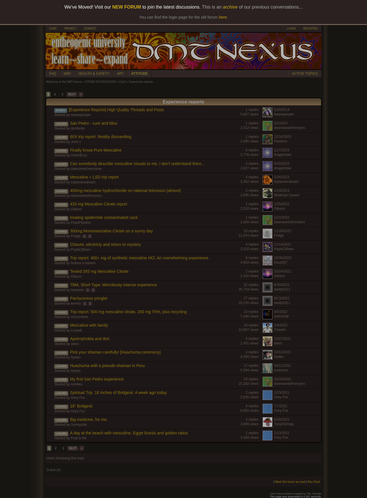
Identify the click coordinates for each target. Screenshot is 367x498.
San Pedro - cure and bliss (93, 123)
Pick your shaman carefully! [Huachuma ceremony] (115, 352)
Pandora (280, 141)
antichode (281, 316)
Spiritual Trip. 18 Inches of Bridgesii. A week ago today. (118, 392)
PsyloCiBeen (81, 250)
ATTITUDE (139, 74)
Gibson (76, 209)
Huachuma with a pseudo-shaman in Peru (107, 365)
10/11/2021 (282, 366)
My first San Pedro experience (97, 379)
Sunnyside (79, 425)
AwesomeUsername (86, 169)
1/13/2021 (281, 433)
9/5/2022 (281, 312)
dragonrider (283, 155)
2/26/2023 (281, 177)
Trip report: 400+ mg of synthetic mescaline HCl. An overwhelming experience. (139, 258)
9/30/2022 (281, 285)
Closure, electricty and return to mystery (105, 244)
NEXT (72, 94)
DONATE (90, 28)
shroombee (79, 317)
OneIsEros (79, 155)
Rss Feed (314, 481)
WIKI (67, 74)
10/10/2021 (282, 379)
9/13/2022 (281, 298)
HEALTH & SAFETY (94, 74)
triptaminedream (83, 182)
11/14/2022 (282, 244)
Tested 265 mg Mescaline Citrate (99, 271)
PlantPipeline (81, 223)
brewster (77, 290)
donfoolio (78, 128)
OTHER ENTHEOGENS (100, 81)
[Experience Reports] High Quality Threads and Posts (116, 109)
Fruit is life (79, 438)
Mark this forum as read (290, 481)
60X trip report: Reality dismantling (100, 136)
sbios (75, 344)
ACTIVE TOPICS (305, 74)
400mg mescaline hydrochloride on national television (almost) (125, 190)
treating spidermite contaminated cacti (104, 217)
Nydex (76, 357)
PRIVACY (70, 28)
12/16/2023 (282, 137)
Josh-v (76, 142)
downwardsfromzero (289, 128)
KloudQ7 (281, 262)
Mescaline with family (89, 325)
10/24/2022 (282, 271)
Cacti (122, 81)
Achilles (77, 384)
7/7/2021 (281, 406)
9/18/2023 (281, 164)
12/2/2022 (281, 217)
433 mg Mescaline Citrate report (98, 204)
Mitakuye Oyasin (287, 195)
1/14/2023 (281, 191)
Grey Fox (78, 398)
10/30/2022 (282, 258)
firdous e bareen (83, 263)
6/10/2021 (281, 419)
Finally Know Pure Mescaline (96, 150)
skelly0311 (282, 289)
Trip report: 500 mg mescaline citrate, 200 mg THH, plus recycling (128, 311)
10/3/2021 (281, 393)
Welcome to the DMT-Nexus (64, 81)
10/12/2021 (282, 352)
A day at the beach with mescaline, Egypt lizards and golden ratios (129, 433)
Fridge (76, 236)
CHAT (53, 28)
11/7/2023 (281, 150)
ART (120, 74)
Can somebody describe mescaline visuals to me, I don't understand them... (137, 163)
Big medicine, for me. (89, 419)
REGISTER (310, 28)
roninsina (281, 370)
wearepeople (81, 115)
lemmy (76, 303)
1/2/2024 (281, 123)
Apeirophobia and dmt (89, 338)
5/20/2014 (281, 110)
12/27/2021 (282, 339)
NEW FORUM (126, 7)
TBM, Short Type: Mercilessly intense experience (113, 285)
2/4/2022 (281, 325)
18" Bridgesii (81, 406)
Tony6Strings (284, 424)
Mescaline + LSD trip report (94, 177)
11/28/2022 (282, 231)
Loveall (76, 330)
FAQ (52, 74)
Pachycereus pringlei (88, 298)
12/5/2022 (281, 204)
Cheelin (280, 330)
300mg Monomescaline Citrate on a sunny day (111, 231)
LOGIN (291, 28)
